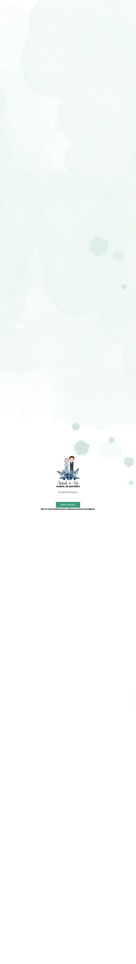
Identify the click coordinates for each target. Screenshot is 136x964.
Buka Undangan (68, 504)
